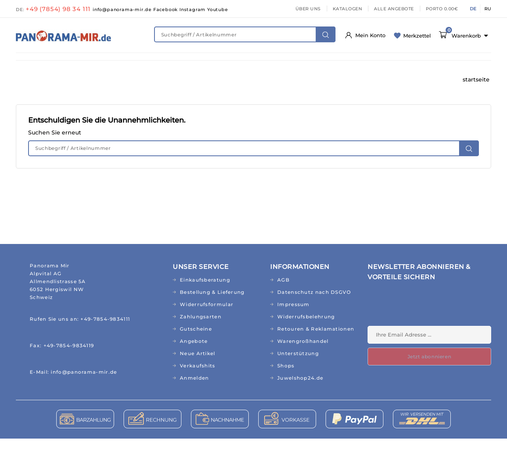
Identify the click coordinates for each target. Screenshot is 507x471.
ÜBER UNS (308, 8)
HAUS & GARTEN (325, 64)
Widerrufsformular (206, 337)
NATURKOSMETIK (151, 64)
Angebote (194, 373)
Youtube (217, 9)
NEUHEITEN (39, 64)
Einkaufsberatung (205, 312)
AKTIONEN (319, 80)
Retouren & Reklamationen (315, 361)
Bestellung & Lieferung (212, 324)
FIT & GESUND (91, 64)
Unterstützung (298, 386)
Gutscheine (196, 361)
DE (473, 8)
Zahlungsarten (200, 349)
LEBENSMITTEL (266, 64)
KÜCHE (374, 64)
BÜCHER (93, 80)
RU (487, 8)
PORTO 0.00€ (442, 8)
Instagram (193, 9)
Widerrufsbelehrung (306, 349)
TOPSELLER (272, 80)
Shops (286, 398)
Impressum (293, 337)
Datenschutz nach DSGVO (314, 324)
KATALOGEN (347, 8)
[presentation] (428, 338)
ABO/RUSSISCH (44, 80)
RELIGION (226, 80)
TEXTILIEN (415, 64)
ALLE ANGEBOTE (394, 8)
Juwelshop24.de (300, 410)
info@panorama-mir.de (123, 9)
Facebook (166, 9)
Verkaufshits (197, 398)
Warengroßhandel (303, 373)
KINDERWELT (210, 64)
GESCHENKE (179, 80)
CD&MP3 (133, 80)
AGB (283, 312)
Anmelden (194, 410)
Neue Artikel (197, 386)
